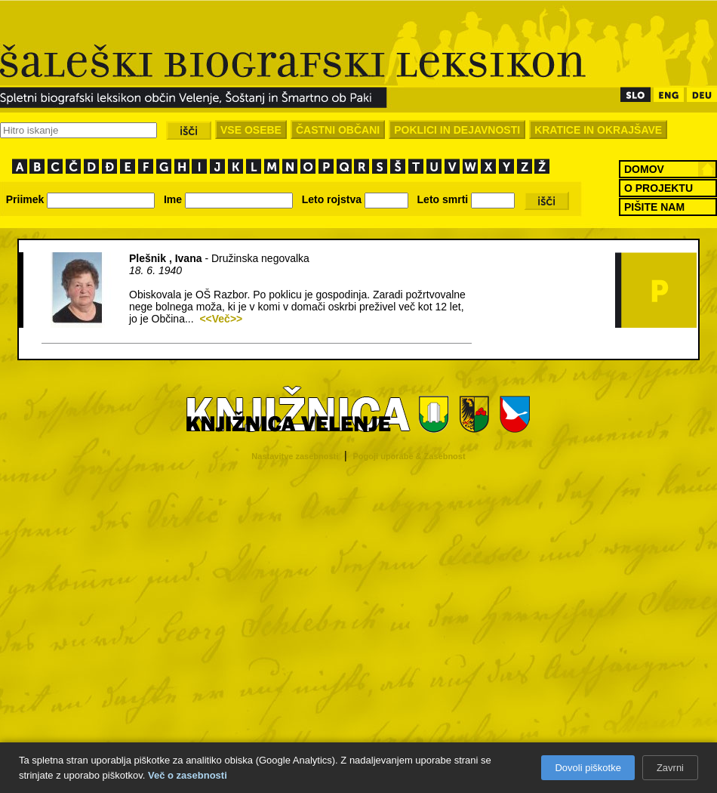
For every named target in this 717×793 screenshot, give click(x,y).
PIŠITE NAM (654, 207)
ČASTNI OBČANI (338, 130)
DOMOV (644, 169)
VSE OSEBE (251, 130)
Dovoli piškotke (587, 767)
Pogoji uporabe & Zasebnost (409, 456)
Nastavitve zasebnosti (294, 456)
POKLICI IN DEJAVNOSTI (457, 130)
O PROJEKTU (658, 188)
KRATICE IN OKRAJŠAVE (598, 130)
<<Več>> (220, 319)
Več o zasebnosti (187, 775)
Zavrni (670, 767)
